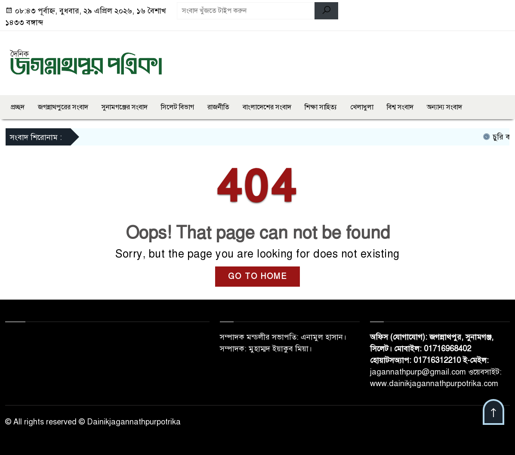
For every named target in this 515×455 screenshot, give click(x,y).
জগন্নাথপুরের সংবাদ (63, 107)
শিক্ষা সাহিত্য (321, 107)
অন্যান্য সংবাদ (444, 107)
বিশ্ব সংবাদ (400, 107)
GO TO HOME (257, 276)
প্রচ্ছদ (18, 107)
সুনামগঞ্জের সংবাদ (125, 107)
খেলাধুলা (361, 107)
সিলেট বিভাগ (177, 107)
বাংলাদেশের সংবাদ (267, 107)
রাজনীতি (218, 107)
